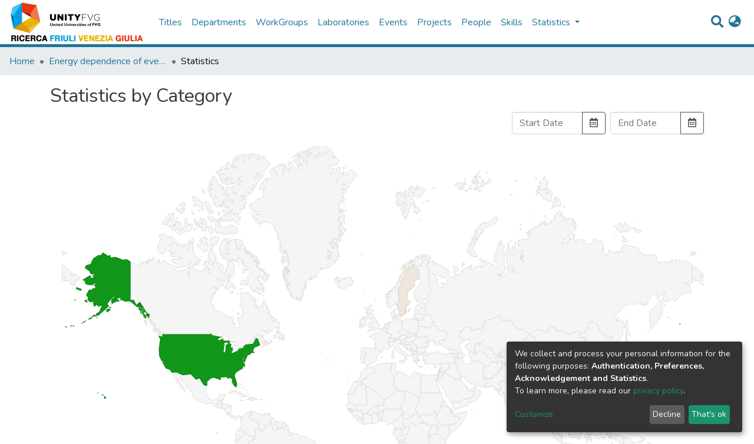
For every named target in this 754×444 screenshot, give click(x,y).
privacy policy (658, 390)
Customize (534, 414)
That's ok (709, 414)
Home (22, 61)
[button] (735, 22)
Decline (667, 414)
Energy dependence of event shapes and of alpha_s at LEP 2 (108, 61)
